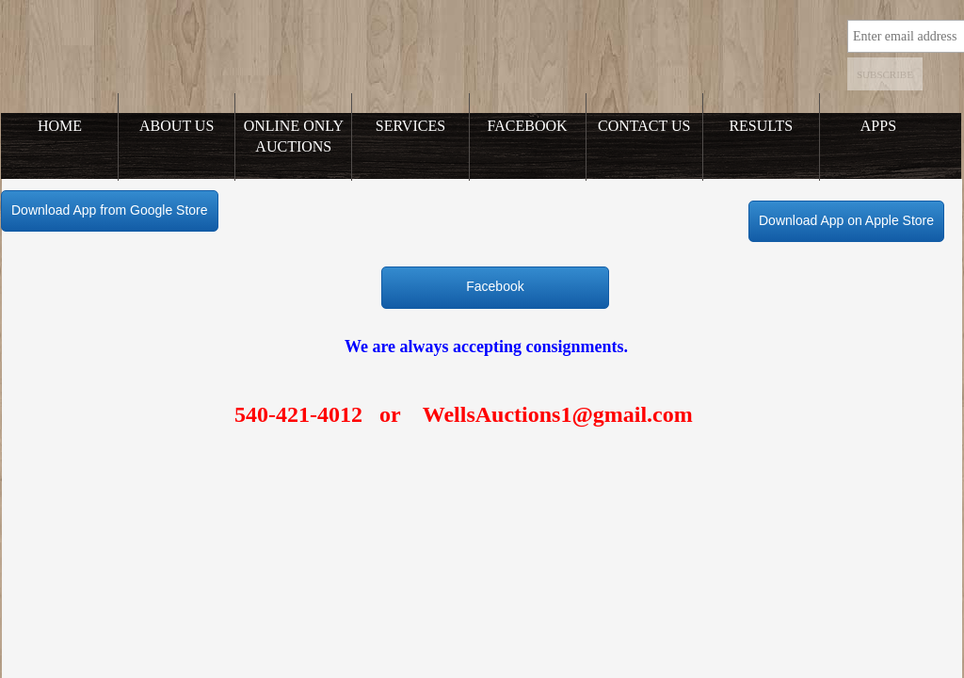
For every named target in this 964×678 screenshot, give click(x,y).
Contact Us (644, 126)
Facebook (528, 126)
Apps (878, 126)
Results (761, 126)
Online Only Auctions (294, 136)
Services (410, 126)
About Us (176, 126)
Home (60, 126)
